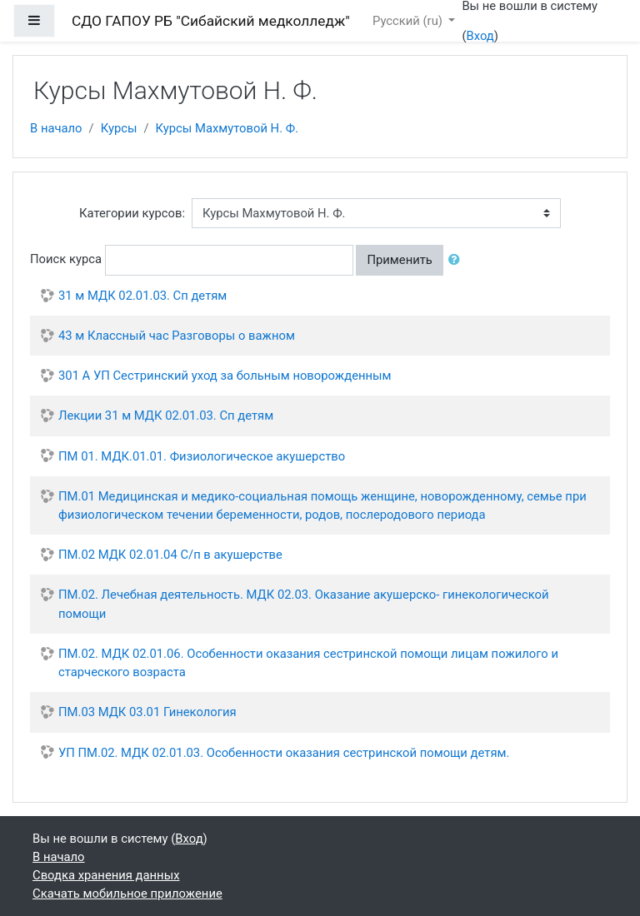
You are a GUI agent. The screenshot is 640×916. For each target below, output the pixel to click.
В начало (56, 128)
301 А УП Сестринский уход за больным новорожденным (225, 375)
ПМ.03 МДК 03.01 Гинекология (147, 711)
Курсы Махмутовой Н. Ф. (227, 128)
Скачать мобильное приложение (127, 893)
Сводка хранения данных (105, 875)
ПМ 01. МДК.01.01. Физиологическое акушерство (201, 456)
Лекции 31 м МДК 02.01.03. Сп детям (165, 415)
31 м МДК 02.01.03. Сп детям (142, 295)
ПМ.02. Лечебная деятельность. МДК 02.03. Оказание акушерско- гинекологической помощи (303, 603)
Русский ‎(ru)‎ (409, 20)
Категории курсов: (132, 213)
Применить (399, 259)
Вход (479, 35)
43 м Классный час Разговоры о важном (176, 335)
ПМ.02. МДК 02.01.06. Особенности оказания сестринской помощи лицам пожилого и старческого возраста (308, 663)
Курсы (119, 128)
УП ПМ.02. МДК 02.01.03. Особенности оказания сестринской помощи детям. (283, 752)
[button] (457, 260)
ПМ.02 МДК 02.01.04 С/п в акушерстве (170, 554)
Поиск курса (66, 258)
